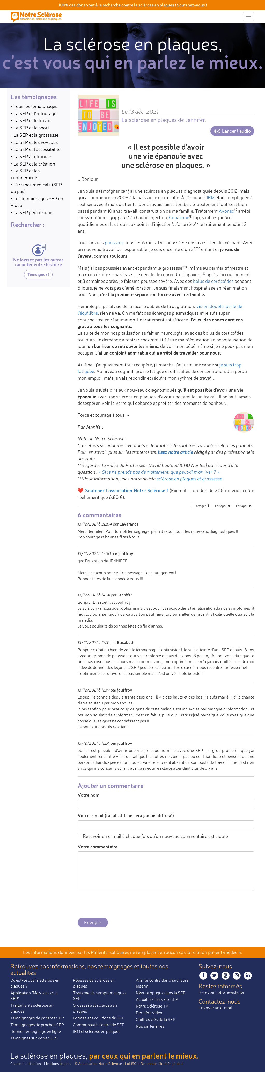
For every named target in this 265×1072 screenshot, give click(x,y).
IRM (211, 197)
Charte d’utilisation (25, 1063)
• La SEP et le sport (30, 128)
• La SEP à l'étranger (31, 156)
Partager (202, 506)
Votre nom (88, 795)
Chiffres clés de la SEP (155, 1019)
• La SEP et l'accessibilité (36, 149)
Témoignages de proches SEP (37, 1024)
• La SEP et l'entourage (33, 113)
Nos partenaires (150, 1026)
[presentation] (117, 904)
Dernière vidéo (149, 1012)
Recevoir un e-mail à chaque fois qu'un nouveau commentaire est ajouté (153, 836)
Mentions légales (57, 1063)
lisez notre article (175, 452)
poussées (114, 242)
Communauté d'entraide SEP (98, 1024)
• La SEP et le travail (31, 120)
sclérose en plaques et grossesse (189, 478)
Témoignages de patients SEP (37, 1017)
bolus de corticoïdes (213, 281)
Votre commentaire (97, 847)
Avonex (226, 211)
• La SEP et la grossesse (34, 135)
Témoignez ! (38, 274)
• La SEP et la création (33, 164)
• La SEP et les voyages (34, 142)
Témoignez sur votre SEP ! (34, 1037)
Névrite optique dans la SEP (161, 992)
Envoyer (92, 922)
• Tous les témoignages (34, 106)
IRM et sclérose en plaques (96, 1031)
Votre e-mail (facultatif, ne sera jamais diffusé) (126, 815)
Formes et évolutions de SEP (98, 1017)
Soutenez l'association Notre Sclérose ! (126, 490)
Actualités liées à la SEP (157, 999)
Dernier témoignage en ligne (35, 1031)
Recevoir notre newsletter (221, 992)
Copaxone (179, 217)
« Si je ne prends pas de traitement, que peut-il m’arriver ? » (159, 472)
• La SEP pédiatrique (31, 212)
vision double (210, 306)
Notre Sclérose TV (152, 1006)
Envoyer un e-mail (215, 1007)
